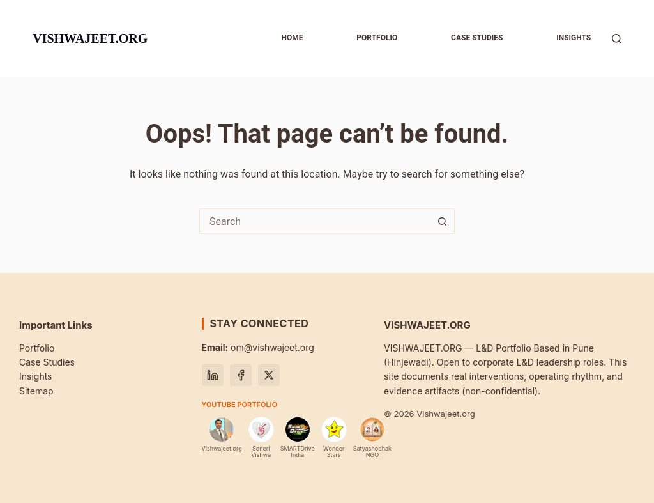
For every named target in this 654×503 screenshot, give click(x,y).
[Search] (616, 38)
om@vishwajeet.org (258, 347)
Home (292, 37)
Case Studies (47, 362)
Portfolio (376, 37)
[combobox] (315, 221)
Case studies (477, 37)
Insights (573, 37)
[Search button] (442, 221)
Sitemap (36, 390)
